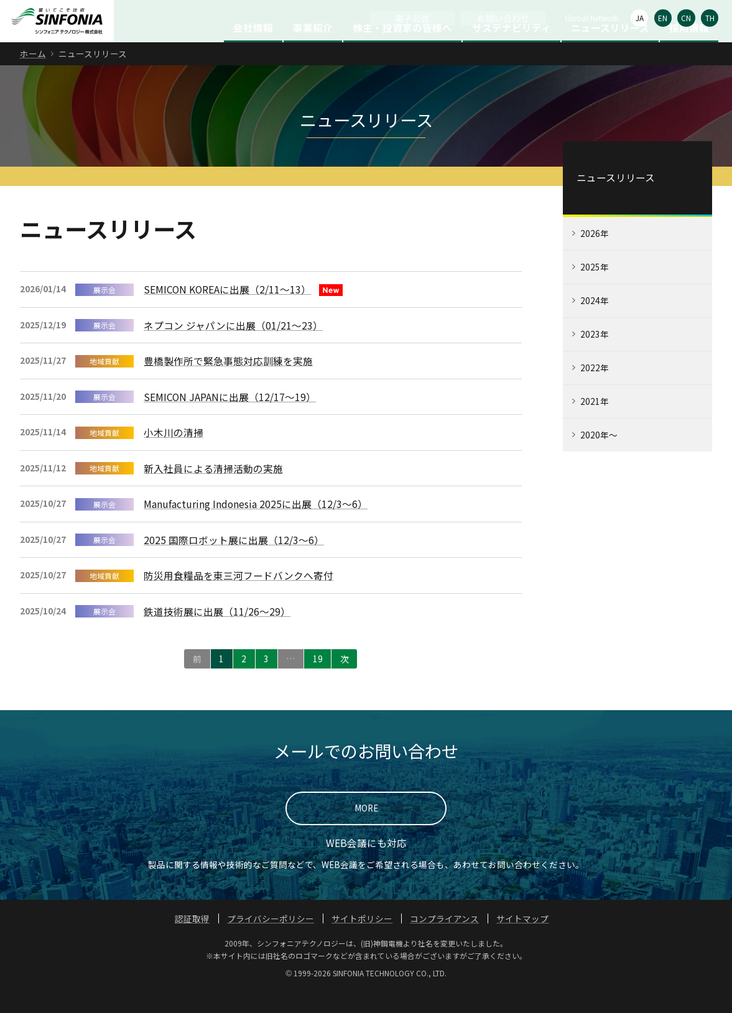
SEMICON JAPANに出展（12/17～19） (230, 420)
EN (662, 17)
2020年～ (599, 457)
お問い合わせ (503, 18)
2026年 (594, 256)
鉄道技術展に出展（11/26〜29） (217, 634)
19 (318, 681)
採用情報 (689, 50)
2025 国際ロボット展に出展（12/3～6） (234, 563)
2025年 (594, 290)
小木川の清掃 (173, 455)
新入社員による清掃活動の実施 (213, 491)
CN (686, 17)
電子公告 (412, 18)
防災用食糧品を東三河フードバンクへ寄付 (238, 598)
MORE (366, 831)
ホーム (33, 76)
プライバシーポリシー (270, 941)
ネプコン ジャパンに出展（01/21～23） (233, 348)
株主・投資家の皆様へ (402, 50)
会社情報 (253, 50)
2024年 (594, 323)
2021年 (594, 424)
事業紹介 (313, 50)
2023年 (594, 357)
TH (710, 17)
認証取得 (192, 941)
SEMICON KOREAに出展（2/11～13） (227, 312)
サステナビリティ (511, 50)
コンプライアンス (444, 941)
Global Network (591, 17)
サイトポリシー (361, 941)
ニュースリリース (610, 50)
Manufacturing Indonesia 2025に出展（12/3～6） (256, 527)
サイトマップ (522, 941)
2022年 (594, 390)
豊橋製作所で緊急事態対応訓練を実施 (228, 384)
